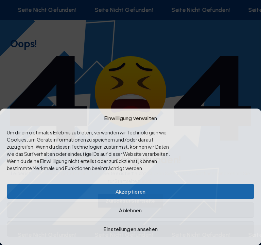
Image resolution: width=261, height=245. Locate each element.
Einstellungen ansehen (130, 229)
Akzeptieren (131, 191)
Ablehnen (130, 210)
